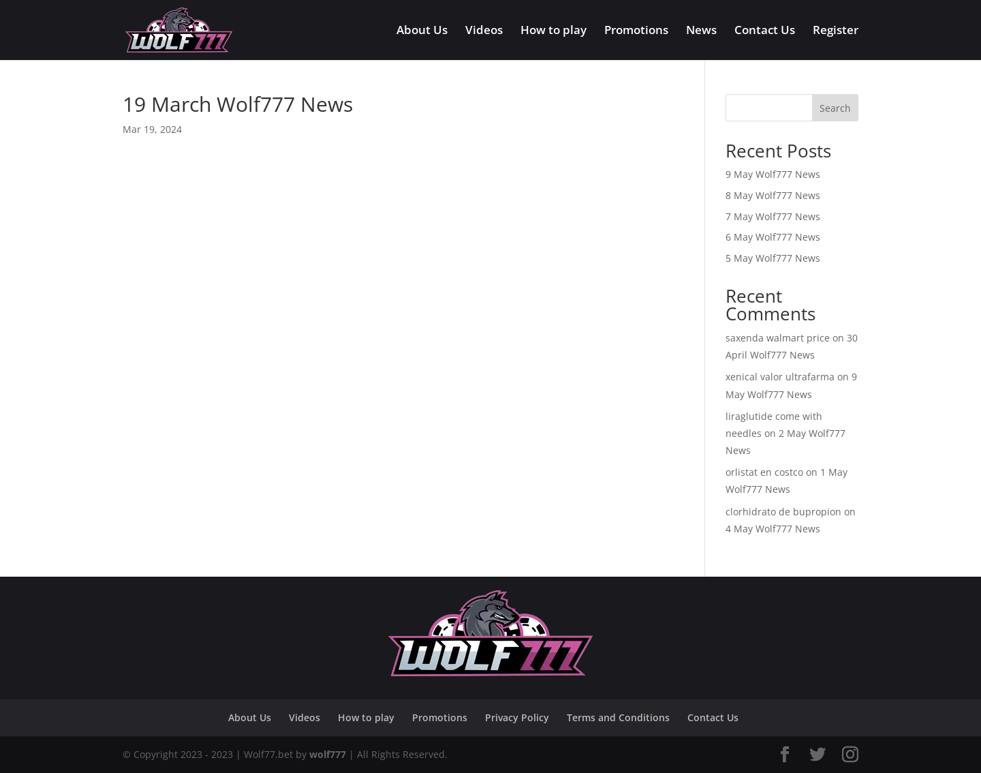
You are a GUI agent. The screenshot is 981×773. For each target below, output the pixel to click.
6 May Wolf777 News (773, 236)
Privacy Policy (517, 717)
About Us (422, 31)
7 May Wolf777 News (773, 216)
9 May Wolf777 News (773, 174)
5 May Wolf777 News (773, 258)
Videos (484, 31)
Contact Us (764, 31)
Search (835, 108)
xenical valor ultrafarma (780, 376)
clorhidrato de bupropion (783, 511)
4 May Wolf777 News (773, 528)
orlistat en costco (764, 472)
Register (835, 31)
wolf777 (327, 754)
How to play (553, 31)
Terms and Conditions (618, 717)
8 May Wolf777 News (773, 195)
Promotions (636, 31)
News (701, 31)
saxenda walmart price (778, 337)
